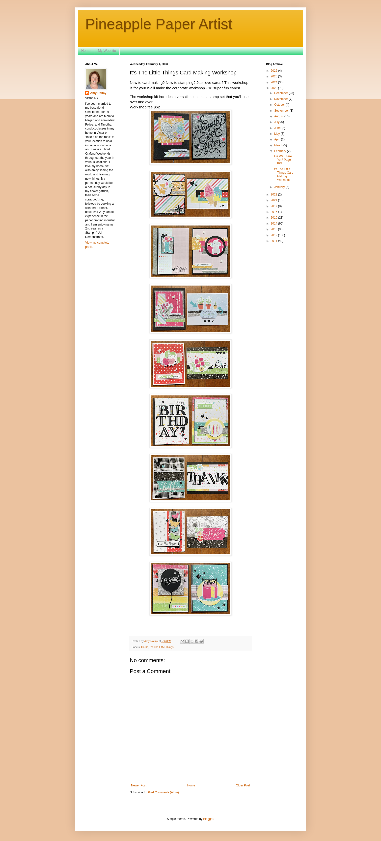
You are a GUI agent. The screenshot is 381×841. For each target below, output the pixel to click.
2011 (274, 241)
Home (85, 51)
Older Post (243, 785)
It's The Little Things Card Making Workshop (283, 174)
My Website (107, 51)
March (278, 145)
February (280, 151)
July (277, 122)
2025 (274, 76)
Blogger (208, 819)
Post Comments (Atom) (163, 792)
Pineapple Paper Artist (158, 24)
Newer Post (138, 785)
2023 (274, 88)
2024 (274, 82)
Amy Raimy (98, 93)
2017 (274, 206)
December (281, 93)
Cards (144, 647)
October (280, 104)
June (277, 128)
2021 (274, 200)
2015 (274, 217)
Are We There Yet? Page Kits (282, 160)
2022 (274, 194)
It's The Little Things (162, 647)
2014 (274, 223)
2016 (274, 212)
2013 (274, 229)
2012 (274, 235)
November (281, 99)
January (280, 187)
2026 (274, 70)
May (277, 133)
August (279, 116)
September (282, 110)
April (277, 139)
